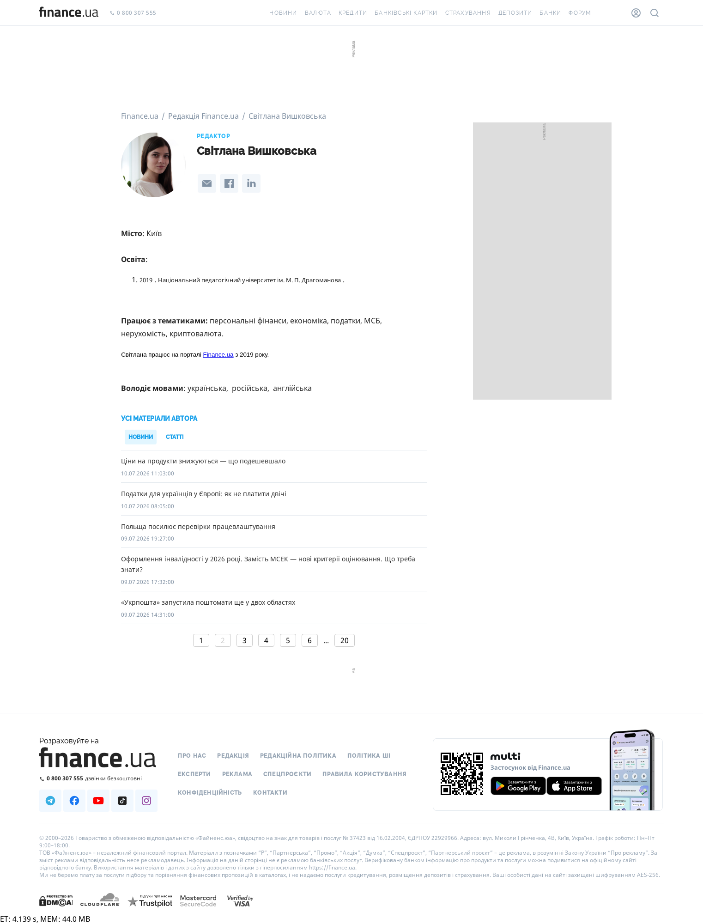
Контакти (270, 793)
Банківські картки (406, 13)
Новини (283, 13)
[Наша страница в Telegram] (50, 801)
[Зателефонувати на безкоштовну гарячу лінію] (98, 778)
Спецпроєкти (287, 774)
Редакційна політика (298, 756)
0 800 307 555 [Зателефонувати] (133, 13)
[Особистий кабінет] (636, 13)
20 (344, 640)
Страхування (468, 13)
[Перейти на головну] (68, 13)
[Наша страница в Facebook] (74, 801)
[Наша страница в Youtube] (98, 801)
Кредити (353, 13)
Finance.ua (218, 354)
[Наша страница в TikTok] (122, 801)
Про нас (192, 756)
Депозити (515, 13)
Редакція (233, 756)
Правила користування (364, 774)
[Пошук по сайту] (654, 13)
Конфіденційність (210, 793)
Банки (550, 13)
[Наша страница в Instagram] (146, 801)
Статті (174, 437)
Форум (580, 13)
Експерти (194, 774)
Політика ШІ (368, 756)
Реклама (237, 774)
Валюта (318, 13)
